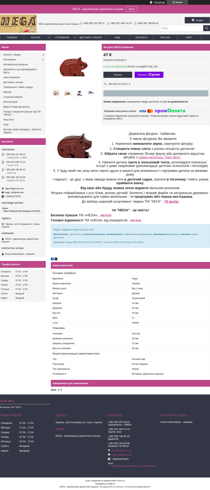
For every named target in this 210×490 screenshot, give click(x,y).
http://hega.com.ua (14, 188)
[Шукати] (206, 28)
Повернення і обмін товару (18, 87)
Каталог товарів (12, 54)
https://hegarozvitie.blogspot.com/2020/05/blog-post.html (23, 211)
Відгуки (7, 92)
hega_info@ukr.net (14, 192)
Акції (117, 37)
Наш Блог (8, 119)
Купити (118, 74)
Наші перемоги (11, 77)
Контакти (141, 37)
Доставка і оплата (91, 37)
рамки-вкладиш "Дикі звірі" (159, 157)
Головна (12, 37)
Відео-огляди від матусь (16, 106)
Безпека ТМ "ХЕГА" (12, 407)
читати (104, 215)
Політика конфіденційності (138, 487)
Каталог (36, 37)
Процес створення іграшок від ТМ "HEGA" (22, 113)
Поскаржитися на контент (112, 487)
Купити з (149, 74)
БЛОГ (189, 37)
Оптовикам (62, 37)
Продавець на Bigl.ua (105, 484)
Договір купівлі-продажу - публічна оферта (22, 131)
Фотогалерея (10, 101)
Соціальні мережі (12, 97)
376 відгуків (159, 2)
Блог (132, 9)
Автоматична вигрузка (15, 64)
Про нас (165, 37)
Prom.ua (121, 481)
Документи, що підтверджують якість (20, 71)
